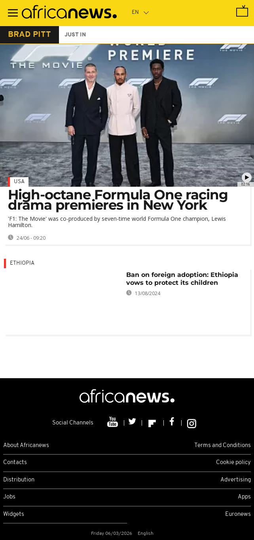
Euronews (238, 514)
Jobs (9, 497)
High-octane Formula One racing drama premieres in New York (118, 199)
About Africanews (26, 446)
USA (19, 182)
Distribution (18, 480)
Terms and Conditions (222, 446)
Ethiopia (22, 263)
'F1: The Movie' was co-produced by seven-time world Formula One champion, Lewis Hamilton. (117, 222)
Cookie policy (233, 463)
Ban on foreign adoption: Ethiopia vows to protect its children (182, 278)
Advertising (235, 480)
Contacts (15, 463)
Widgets (13, 514)
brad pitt (29, 35)
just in (75, 35)
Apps (244, 497)
